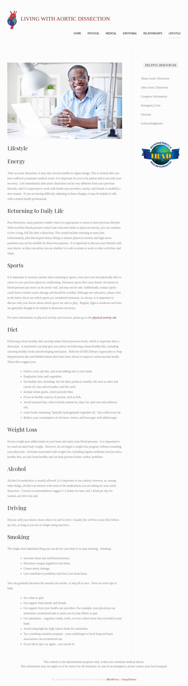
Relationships (152, 33)
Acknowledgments (152, 123)
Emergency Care (150, 105)
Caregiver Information (154, 96)
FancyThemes (129, 679)
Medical (111, 33)
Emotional (130, 33)
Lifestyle (175, 33)
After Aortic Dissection (154, 87)
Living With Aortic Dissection (65, 19)
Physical (93, 33)
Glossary (146, 114)
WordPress (113, 679)
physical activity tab (104, 317)
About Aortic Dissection (155, 78)
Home (77, 33)
